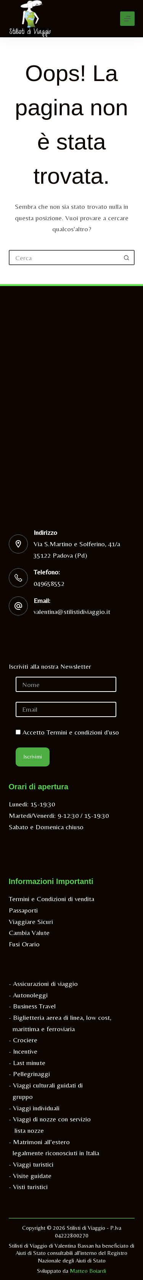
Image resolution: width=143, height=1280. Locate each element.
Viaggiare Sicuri (31, 921)
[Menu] (127, 18)
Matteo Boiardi (88, 1270)
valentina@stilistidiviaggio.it (72, 611)
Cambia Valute (29, 933)
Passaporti (23, 910)
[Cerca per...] (64, 257)
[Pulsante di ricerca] (127, 257)
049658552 (49, 583)
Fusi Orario (24, 944)
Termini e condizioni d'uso (83, 732)
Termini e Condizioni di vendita (51, 899)
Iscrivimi (32, 756)
